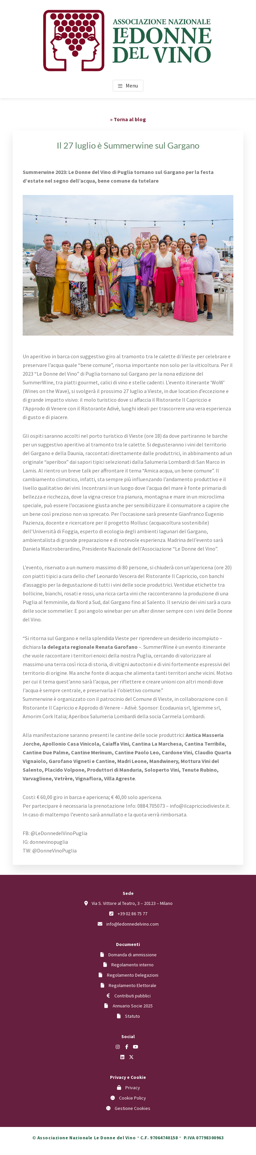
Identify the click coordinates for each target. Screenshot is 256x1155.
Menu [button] (132, 85)
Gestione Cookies (132, 1108)
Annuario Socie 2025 (133, 1006)
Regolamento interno (132, 965)
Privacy (132, 1088)
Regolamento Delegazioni (132, 975)
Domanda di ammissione (132, 955)
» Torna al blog (128, 119)
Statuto (132, 1016)
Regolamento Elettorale (132, 985)
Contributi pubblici (132, 996)
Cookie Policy (132, 1098)
